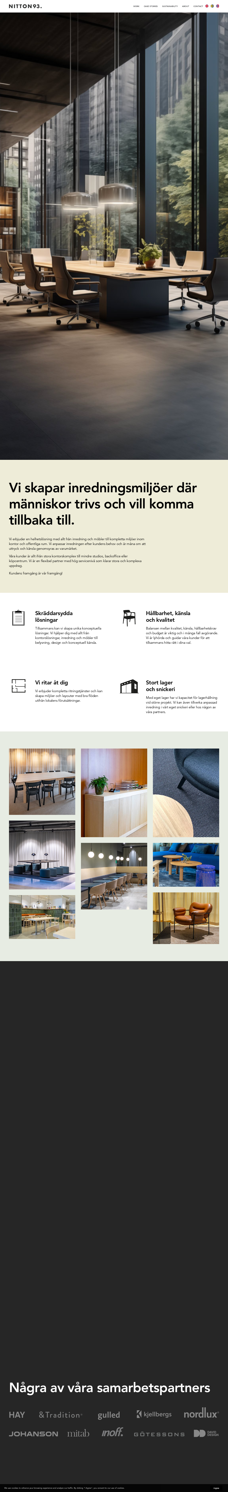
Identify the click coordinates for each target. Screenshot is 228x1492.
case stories (151, 6)
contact (198, 6)
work (136, 6)
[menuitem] (137, 6)
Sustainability (170, 6)
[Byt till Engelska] (208, 6)
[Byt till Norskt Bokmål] (217, 6)
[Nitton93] (25, 6)
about (185, 6)
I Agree (216, 1488)
